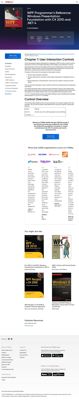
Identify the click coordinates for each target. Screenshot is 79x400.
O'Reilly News (5, 355)
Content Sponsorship (8, 369)
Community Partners (7, 360)
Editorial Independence (24, 396)
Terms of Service (6, 396)
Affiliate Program (6, 362)
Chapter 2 (27, 94)
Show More (8, 94)
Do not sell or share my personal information (13, 391)
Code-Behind (38, 95)
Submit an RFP (6, 364)
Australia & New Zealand (9, 377)
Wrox (69, 37)
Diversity (4, 367)
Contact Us (23, 350)
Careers (4, 352)
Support (22, 347)
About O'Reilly (6, 347)
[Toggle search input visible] (77, 2)
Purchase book (29, 325)
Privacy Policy (24, 355)
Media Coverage (6, 357)
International (6, 374)
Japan (3, 380)
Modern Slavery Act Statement (38, 396)
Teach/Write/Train (7, 350)
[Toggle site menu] (2, 2)
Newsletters (23, 352)
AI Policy (22, 357)
